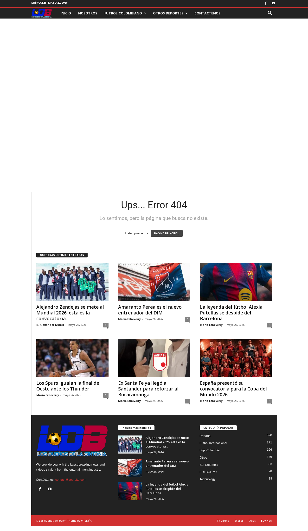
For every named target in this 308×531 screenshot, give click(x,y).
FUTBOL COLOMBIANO (125, 13)
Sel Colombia (209, 465)
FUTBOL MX (209, 472)
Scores (239, 520)
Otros (203, 457)
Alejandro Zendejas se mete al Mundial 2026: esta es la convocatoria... (70, 313)
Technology (208, 479)
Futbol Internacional (213, 443)
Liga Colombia (210, 450)
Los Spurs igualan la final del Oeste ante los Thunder (68, 386)
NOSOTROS (87, 13)
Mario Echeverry (129, 319)
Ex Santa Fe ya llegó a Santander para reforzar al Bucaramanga (148, 389)
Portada (205, 436)
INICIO (66, 13)
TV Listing (223, 520)
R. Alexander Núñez (50, 324)
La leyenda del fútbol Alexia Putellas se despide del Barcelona (231, 313)
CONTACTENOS (207, 13)
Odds (252, 520)
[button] (269, 13)
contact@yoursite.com (70, 479)
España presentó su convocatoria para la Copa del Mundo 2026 (233, 389)
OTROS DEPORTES (170, 13)
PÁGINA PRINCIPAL (166, 233)
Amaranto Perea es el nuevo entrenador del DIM (150, 310)
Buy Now (266, 520)
